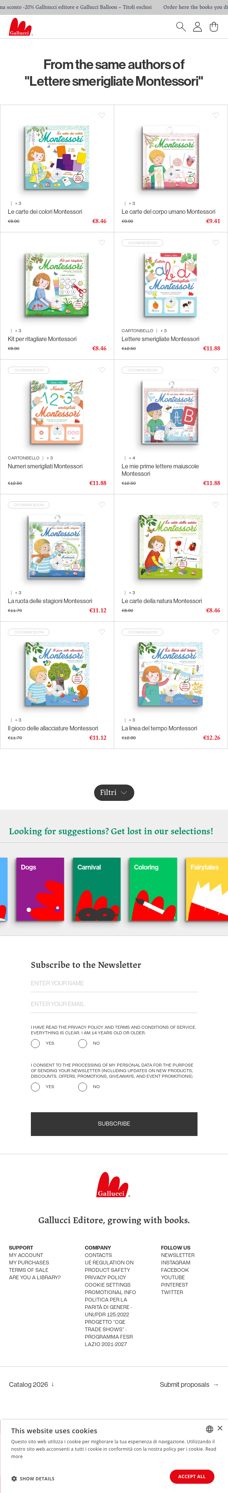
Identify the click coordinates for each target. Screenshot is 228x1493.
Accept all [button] (192, 1476)
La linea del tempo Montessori (159, 728)
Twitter (172, 1293)
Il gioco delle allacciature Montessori (53, 728)
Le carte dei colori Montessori (45, 211)
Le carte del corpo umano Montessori (168, 211)
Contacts (98, 1255)
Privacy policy (105, 1278)
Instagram (175, 1263)
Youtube (173, 1278)
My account (26, 1255)
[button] (33, 1478)
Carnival (105, 867)
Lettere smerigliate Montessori (160, 339)
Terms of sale (28, 1270)
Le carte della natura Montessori (162, 601)
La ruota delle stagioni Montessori (50, 601)
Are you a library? (35, 1278)
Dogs (44, 867)
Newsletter (178, 1255)
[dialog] (114, 1456)
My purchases (29, 1263)
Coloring (162, 867)
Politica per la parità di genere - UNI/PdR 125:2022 (108, 1307)
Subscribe (114, 1124)
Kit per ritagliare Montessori (42, 339)
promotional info (110, 1293)
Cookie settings (108, 1285)
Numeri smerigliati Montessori (45, 466)
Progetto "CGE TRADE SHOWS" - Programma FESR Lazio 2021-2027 (109, 1334)
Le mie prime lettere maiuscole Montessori (160, 470)
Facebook (175, 1270)
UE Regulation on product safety (109, 1266)
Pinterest (174, 1285)
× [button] (219, 1428)
